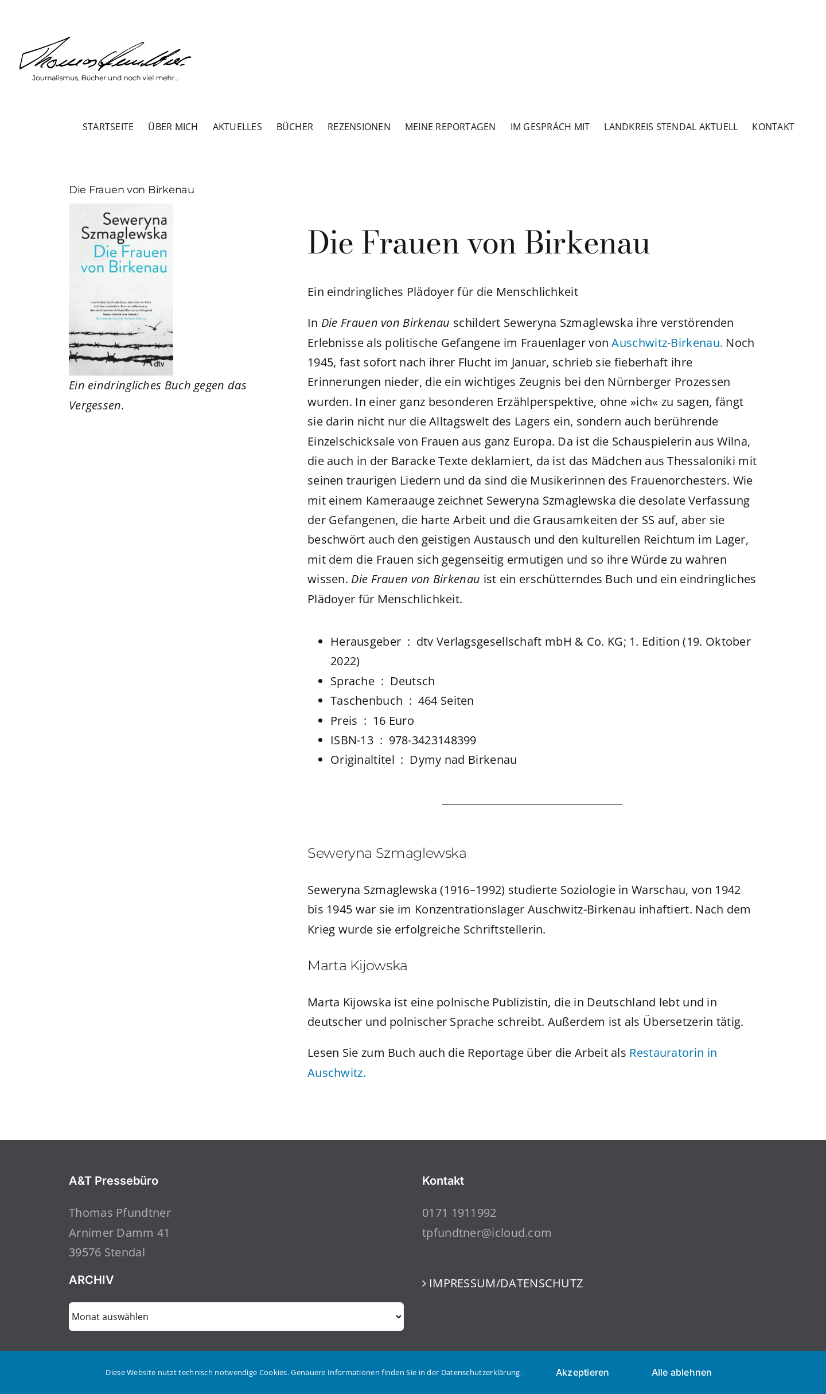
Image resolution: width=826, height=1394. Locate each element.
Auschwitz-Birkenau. (668, 342)
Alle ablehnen (682, 1372)
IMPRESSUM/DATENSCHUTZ (506, 1283)
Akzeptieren (583, 1372)
